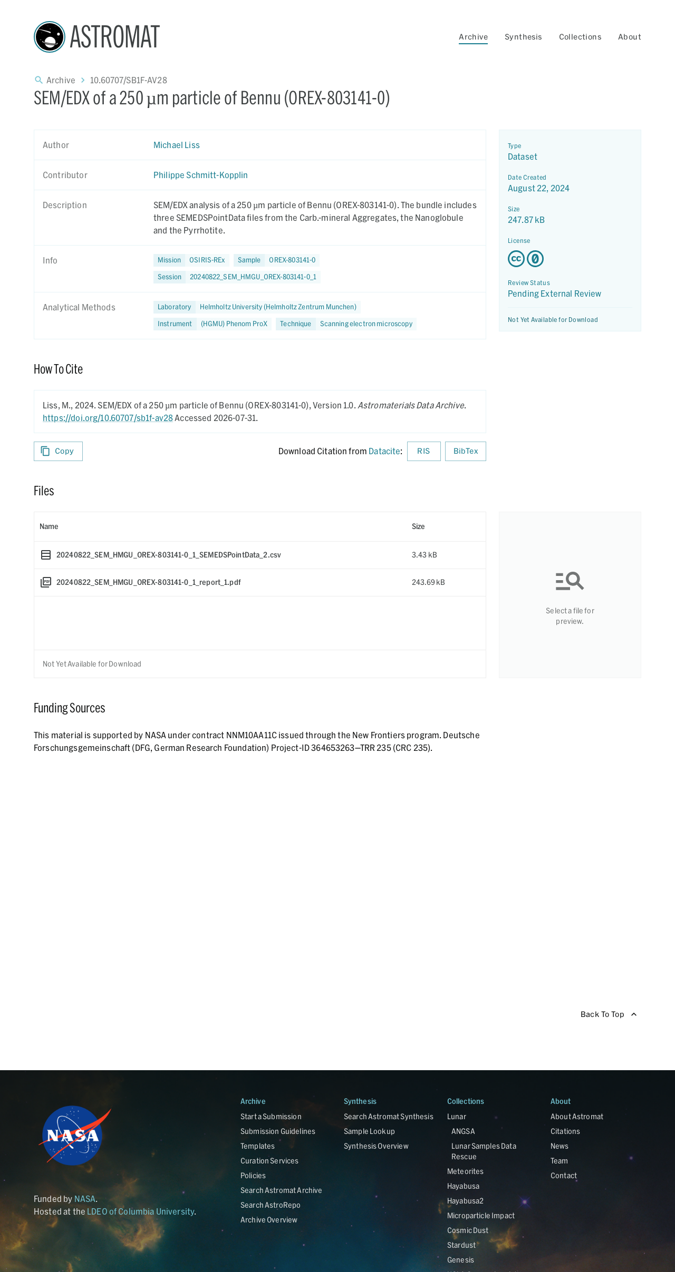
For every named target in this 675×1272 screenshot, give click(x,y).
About (629, 36)
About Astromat (577, 1116)
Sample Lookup (369, 1131)
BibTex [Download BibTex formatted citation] (466, 451)
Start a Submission (271, 1116)
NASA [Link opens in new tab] (85, 1198)
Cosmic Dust (468, 1230)
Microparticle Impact (481, 1215)
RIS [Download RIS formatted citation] (424, 451)
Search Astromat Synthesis (388, 1116)
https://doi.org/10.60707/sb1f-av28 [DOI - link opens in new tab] (108, 418)
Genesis (460, 1259)
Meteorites (465, 1171)
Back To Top (608, 1014)
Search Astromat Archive (281, 1190)
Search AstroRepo (270, 1204)
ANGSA (463, 1131)
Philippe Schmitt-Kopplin (200, 175)
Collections (580, 36)
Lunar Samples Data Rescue (483, 1151)
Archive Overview (268, 1219)
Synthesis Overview (376, 1145)
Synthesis (523, 36)
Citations (565, 1131)
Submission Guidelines (277, 1131)
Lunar (456, 1116)
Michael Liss (176, 145)
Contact (564, 1175)
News (560, 1145)
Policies (253, 1175)
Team (559, 1160)
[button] (277, 260)
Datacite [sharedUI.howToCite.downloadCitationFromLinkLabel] (384, 451)
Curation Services (269, 1160)
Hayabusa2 (465, 1200)
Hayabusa (463, 1185)
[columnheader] (220, 526)
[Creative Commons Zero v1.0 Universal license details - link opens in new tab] (570, 258)
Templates (257, 1145)
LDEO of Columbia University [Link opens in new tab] (140, 1211)
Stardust (461, 1244)
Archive (473, 36)
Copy (58, 451)
